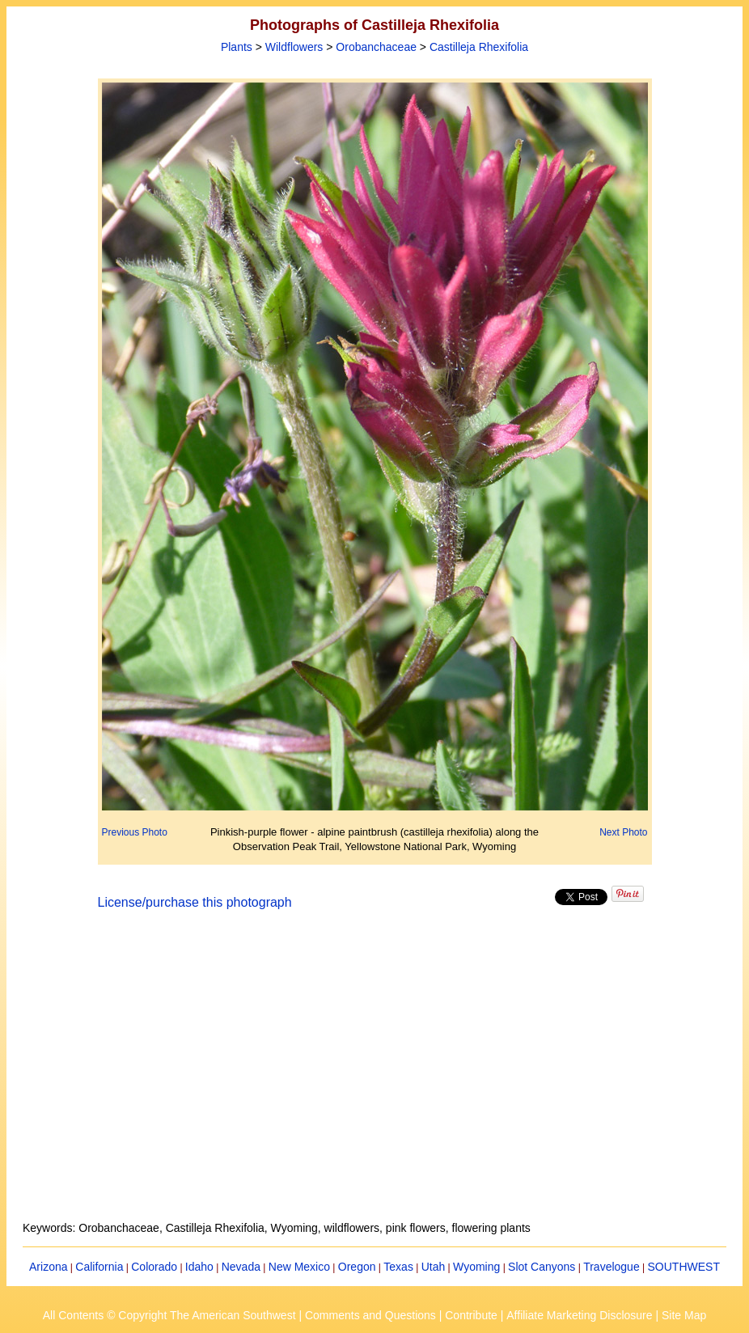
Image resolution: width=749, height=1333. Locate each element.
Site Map (684, 1315)
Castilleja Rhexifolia (479, 46)
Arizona (48, 1266)
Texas (398, 1266)
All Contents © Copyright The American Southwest (169, 1315)
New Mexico (299, 1266)
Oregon (357, 1266)
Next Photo (623, 832)
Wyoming (476, 1266)
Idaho (199, 1266)
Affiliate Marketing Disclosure (579, 1315)
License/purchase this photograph (195, 902)
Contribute (471, 1315)
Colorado (154, 1266)
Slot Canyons (541, 1266)
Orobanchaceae (376, 46)
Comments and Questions (370, 1315)
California (99, 1266)
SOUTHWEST (684, 1266)
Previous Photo (134, 832)
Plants (236, 46)
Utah (433, 1266)
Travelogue (611, 1266)
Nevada (241, 1266)
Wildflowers (294, 46)
